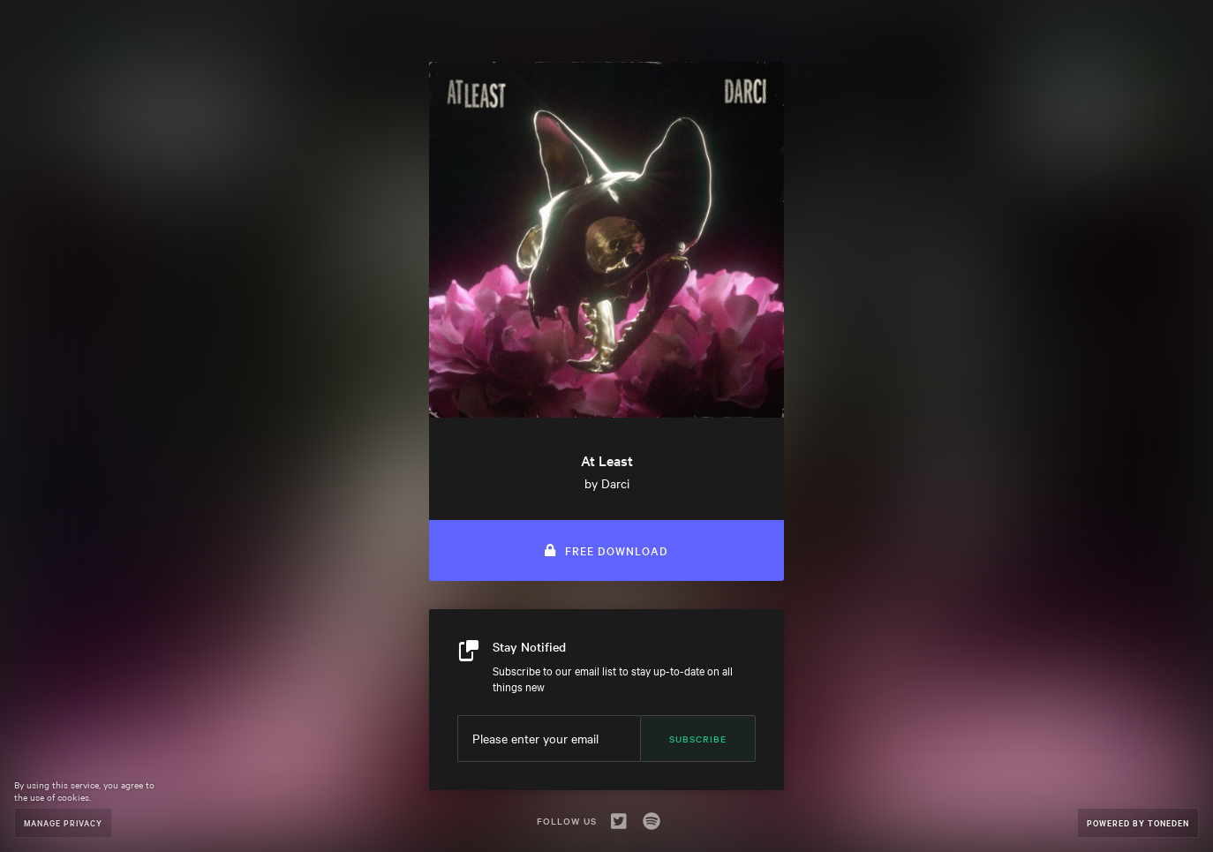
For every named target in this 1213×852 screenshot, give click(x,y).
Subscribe (698, 738)
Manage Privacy (63, 822)
